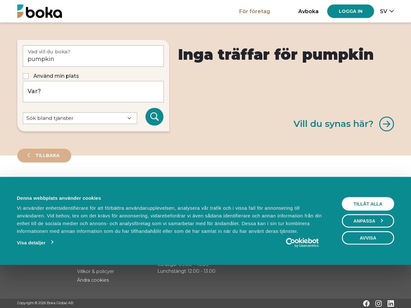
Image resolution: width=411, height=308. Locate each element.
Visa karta (367, 206)
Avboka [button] (308, 11)
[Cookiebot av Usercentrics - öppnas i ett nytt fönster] (302, 280)
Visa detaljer (31, 280)
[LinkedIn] (391, 303)
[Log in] (350, 11)
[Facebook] (366, 303)
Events (84, 184)
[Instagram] (378, 303)
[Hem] (39, 11)
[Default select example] (80, 118)
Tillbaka (47, 155)
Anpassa (368, 258)
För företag (254, 11)
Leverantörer (42, 184)
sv (383, 11)
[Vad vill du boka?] (93, 56)
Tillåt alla (368, 241)
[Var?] (93, 91)
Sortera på (33, 205)
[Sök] (154, 117)
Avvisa (368, 275)
